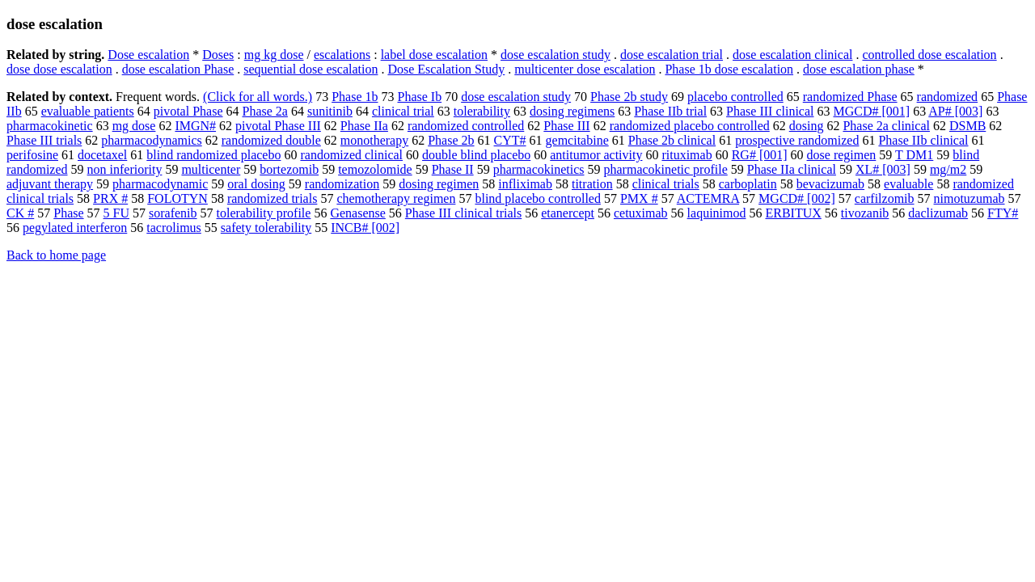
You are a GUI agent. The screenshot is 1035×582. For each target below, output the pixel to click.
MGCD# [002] (796, 198)
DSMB (967, 126)
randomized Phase (850, 96)
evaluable (908, 184)
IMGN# (195, 126)
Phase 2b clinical (672, 140)
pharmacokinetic (49, 126)
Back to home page (56, 255)
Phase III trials (44, 140)
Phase (68, 213)
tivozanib (865, 213)
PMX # (639, 198)
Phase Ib (419, 96)
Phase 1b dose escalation (729, 69)
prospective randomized (797, 140)
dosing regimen (439, 184)
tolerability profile (264, 213)
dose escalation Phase (178, 69)
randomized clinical (351, 155)
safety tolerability (266, 227)
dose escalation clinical (792, 54)
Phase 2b (451, 140)
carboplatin (748, 184)
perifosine (32, 155)
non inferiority (125, 169)
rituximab (686, 155)
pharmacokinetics (539, 169)
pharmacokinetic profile (666, 169)
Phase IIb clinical (923, 140)
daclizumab (938, 213)
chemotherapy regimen (395, 198)
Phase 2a (264, 111)
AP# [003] (955, 111)
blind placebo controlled (538, 198)
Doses (218, 54)
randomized (947, 96)
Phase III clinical (769, 111)
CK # (20, 213)
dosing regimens (572, 111)
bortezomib (289, 169)
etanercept (567, 213)
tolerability (482, 111)
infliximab (525, 184)
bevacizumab (830, 184)
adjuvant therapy (49, 184)
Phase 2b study (629, 96)
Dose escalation (148, 54)
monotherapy (374, 140)
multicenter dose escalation (584, 69)
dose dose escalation (59, 69)
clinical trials (665, 184)
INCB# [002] (365, 227)
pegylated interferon (75, 227)
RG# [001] (760, 155)
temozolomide (375, 169)
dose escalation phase (859, 69)
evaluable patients (87, 111)
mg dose (134, 126)
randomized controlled (466, 126)
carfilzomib (885, 198)
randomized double (271, 140)
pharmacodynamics (151, 140)
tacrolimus (173, 227)
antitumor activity (596, 155)
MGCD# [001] (871, 111)
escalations (342, 54)
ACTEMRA (708, 198)
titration (592, 184)
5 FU (116, 213)
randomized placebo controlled (690, 126)
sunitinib (330, 111)
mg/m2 (948, 169)
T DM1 (914, 155)
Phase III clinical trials (463, 213)
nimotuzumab (969, 198)
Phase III (566, 126)
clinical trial (403, 111)
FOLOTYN (177, 198)
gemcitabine (577, 140)
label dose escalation (434, 54)
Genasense (357, 213)
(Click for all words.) (257, 96)
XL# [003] (882, 169)
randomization (342, 184)
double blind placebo (476, 155)
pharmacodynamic (160, 184)
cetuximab (641, 213)
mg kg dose (274, 54)
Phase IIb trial (670, 111)
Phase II (453, 169)
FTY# (1002, 213)
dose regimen (842, 155)
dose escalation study (555, 54)
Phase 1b (355, 96)
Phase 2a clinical (886, 126)
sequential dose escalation (310, 69)
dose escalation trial (671, 54)
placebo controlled (735, 96)
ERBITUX (793, 213)
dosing (806, 126)
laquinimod (716, 213)
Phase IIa (364, 126)
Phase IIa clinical (791, 169)
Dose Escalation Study (446, 69)
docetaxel (102, 155)
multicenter (210, 169)
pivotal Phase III (278, 126)
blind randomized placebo (213, 155)
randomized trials (272, 198)
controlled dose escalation (929, 54)
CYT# (510, 140)
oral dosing (256, 184)
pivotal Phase (188, 111)
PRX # (110, 198)
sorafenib (173, 213)
